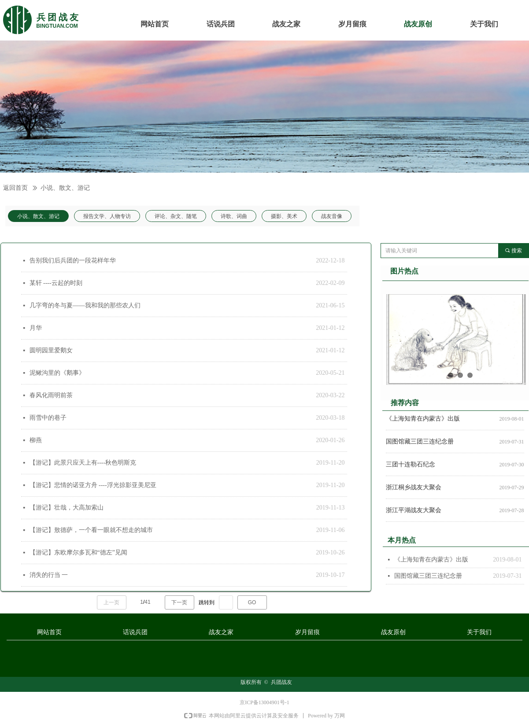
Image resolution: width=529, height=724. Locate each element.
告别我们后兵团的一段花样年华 (73, 260)
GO (252, 602)
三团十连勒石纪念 (410, 465)
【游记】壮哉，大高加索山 (67, 507)
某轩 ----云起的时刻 (56, 283)
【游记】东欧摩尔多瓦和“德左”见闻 (78, 552)
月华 (36, 328)
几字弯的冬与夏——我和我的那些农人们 (85, 305)
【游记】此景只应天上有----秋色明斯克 (83, 462)
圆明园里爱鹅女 (51, 350)
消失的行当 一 (49, 575)
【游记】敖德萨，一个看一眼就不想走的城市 (91, 530)
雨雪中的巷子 (48, 417)
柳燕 (36, 440)
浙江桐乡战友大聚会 (413, 488)
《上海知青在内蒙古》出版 (423, 420)
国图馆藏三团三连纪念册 (420, 443)
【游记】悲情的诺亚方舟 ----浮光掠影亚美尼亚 (93, 485)
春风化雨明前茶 (51, 395)
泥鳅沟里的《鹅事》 (57, 372)
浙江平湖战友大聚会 (413, 511)
